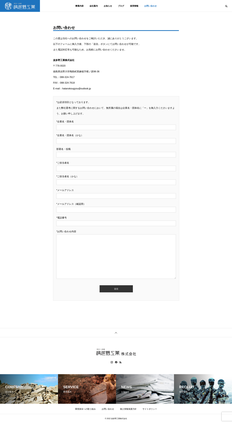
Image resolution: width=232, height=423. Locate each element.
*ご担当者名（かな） (67, 176)
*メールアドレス (65, 190)
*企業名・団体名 (65, 121)
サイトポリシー (149, 409)
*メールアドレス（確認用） (71, 204)
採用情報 (134, 6)
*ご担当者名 (62, 163)
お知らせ (108, 6)
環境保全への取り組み (85, 409)
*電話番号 (61, 217)
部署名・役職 (63, 149)
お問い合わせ (150, 6)
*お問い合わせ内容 (66, 231)
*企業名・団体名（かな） (69, 135)
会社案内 (94, 6)
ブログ (121, 6)
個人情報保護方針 (128, 409)
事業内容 (79, 6)
